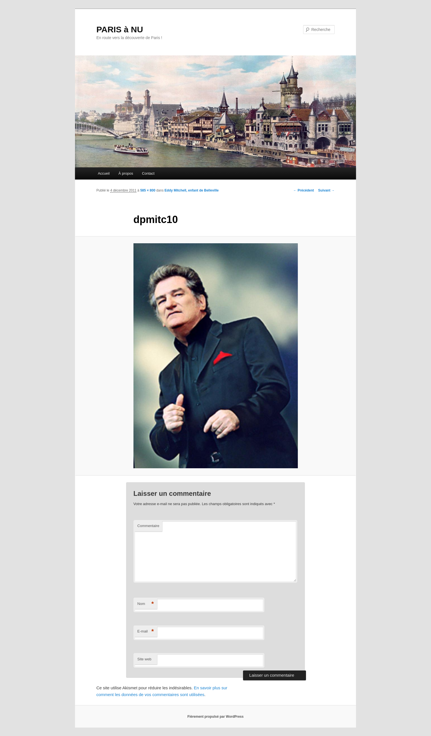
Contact (148, 173)
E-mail (145, 631)
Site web (144, 659)
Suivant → (326, 190)
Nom (145, 604)
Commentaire (148, 526)
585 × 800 (147, 190)
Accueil (104, 173)
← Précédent (303, 190)
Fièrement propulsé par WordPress (215, 717)
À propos (126, 173)
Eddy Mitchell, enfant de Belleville (192, 190)
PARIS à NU (119, 29)
